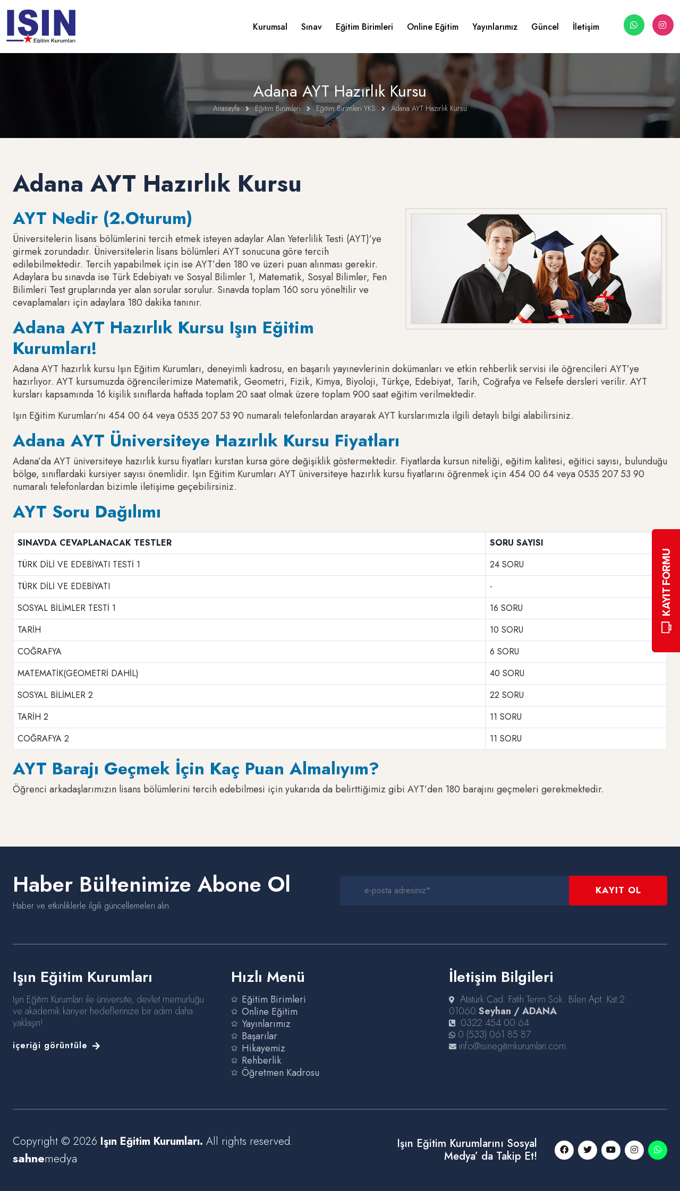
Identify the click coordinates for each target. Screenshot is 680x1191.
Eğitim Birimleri (364, 27)
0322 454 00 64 (495, 1023)
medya (45, 1158)
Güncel (545, 27)
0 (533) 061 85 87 (494, 1034)
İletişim (586, 27)
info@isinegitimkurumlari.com (512, 1046)
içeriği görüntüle (56, 1045)
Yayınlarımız (494, 27)
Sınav (311, 27)
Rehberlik (261, 1060)
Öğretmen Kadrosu (280, 1073)
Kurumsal (270, 27)
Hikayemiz (263, 1048)
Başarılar (259, 1036)
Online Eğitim (432, 27)
